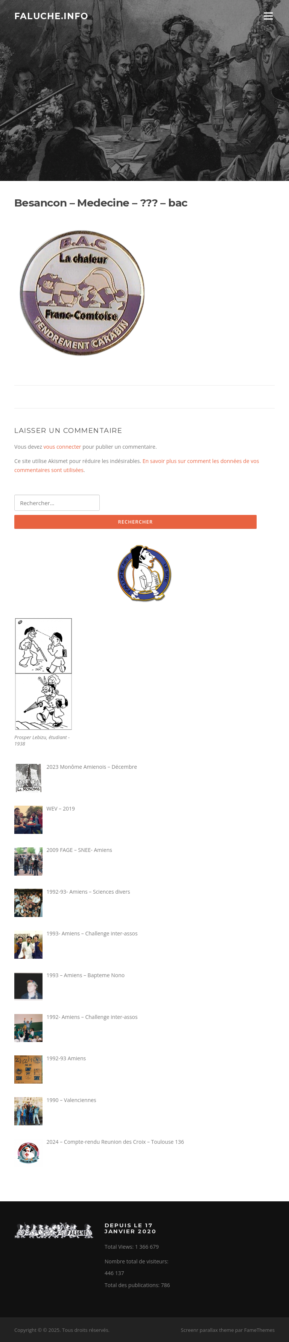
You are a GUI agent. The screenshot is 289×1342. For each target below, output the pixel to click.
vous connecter (62, 446)
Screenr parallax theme (207, 1330)
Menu (268, 16)
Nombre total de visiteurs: (137, 1261)
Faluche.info (51, 16)
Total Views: (120, 1246)
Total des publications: (133, 1285)
